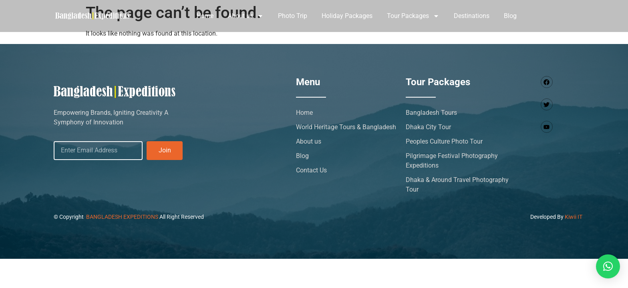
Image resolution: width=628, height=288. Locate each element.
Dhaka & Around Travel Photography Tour (457, 184)
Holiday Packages (347, 16)
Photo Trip (292, 16)
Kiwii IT (573, 217)
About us (246, 16)
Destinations (471, 16)
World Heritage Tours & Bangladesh (346, 127)
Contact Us (311, 170)
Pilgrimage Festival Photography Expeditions (452, 160)
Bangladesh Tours (431, 112)
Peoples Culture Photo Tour (444, 141)
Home (205, 16)
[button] (608, 266)
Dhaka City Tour (428, 127)
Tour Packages (413, 16)
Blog (510, 16)
